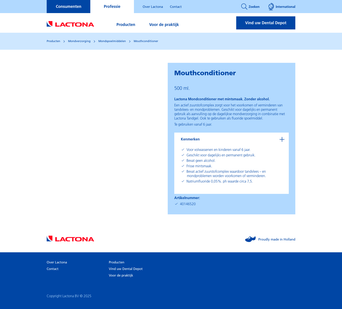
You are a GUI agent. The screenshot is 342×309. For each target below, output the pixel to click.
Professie (112, 6)
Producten (125, 24)
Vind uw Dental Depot (265, 22)
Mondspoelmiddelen (112, 41)
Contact (176, 6)
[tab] (231, 139)
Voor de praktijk (164, 24)
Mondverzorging (79, 41)
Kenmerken (190, 139)
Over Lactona (153, 6)
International (281, 6)
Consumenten (68, 6)
